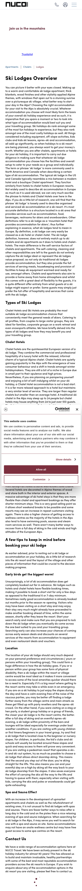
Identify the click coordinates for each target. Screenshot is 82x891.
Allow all (41, 469)
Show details (63, 459)
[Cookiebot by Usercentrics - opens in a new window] (55, 409)
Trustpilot (27, 54)
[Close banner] (77, 409)
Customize (41, 479)
